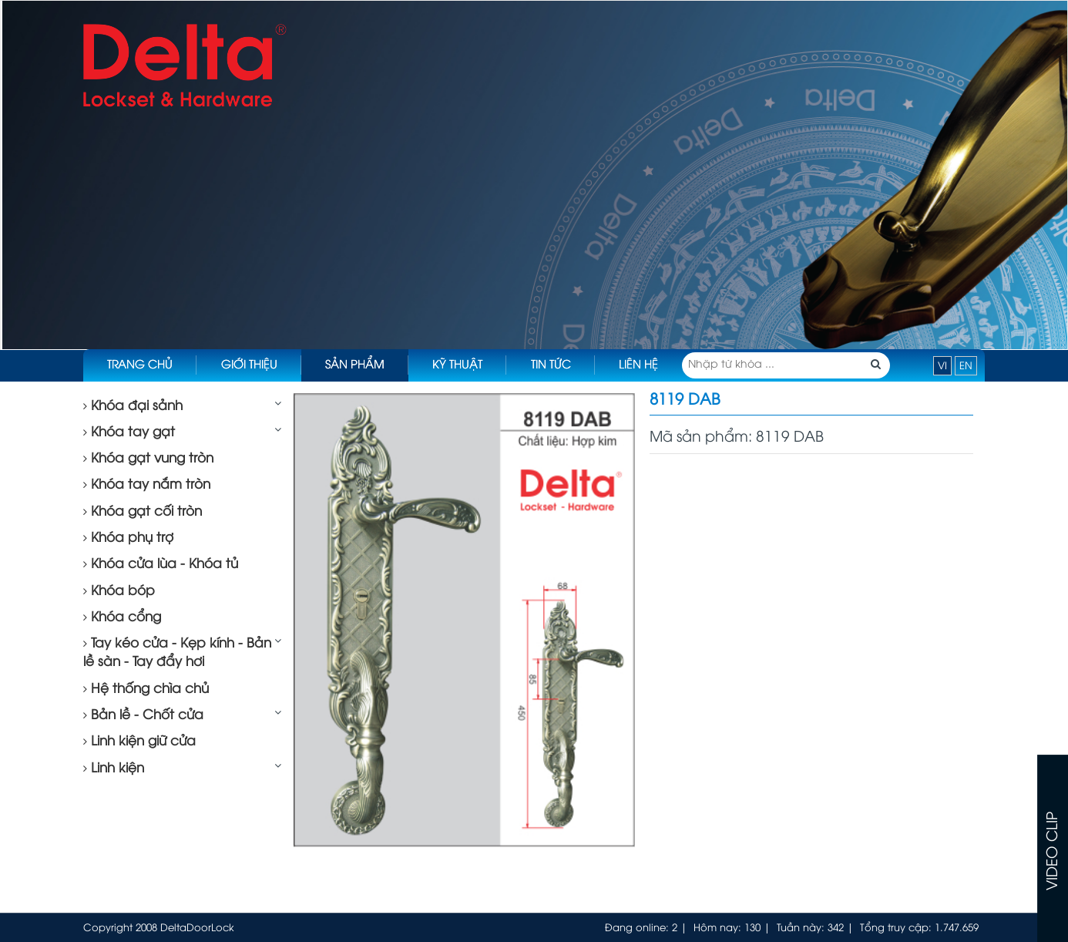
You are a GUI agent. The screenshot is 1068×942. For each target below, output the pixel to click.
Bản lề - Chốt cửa (143, 715)
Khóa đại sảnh (133, 406)
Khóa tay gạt (129, 432)
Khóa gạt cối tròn (142, 512)
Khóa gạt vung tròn (148, 458)
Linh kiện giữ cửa (139, 741)
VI (942, 366)
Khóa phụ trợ (128, 538)
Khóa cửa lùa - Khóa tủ (160, 564)
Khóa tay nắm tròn (146, 485)
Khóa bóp (119, 591)
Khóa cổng (122, 617)
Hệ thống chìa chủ (146, 689)
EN (965, 366)
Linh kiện (113, 768)
